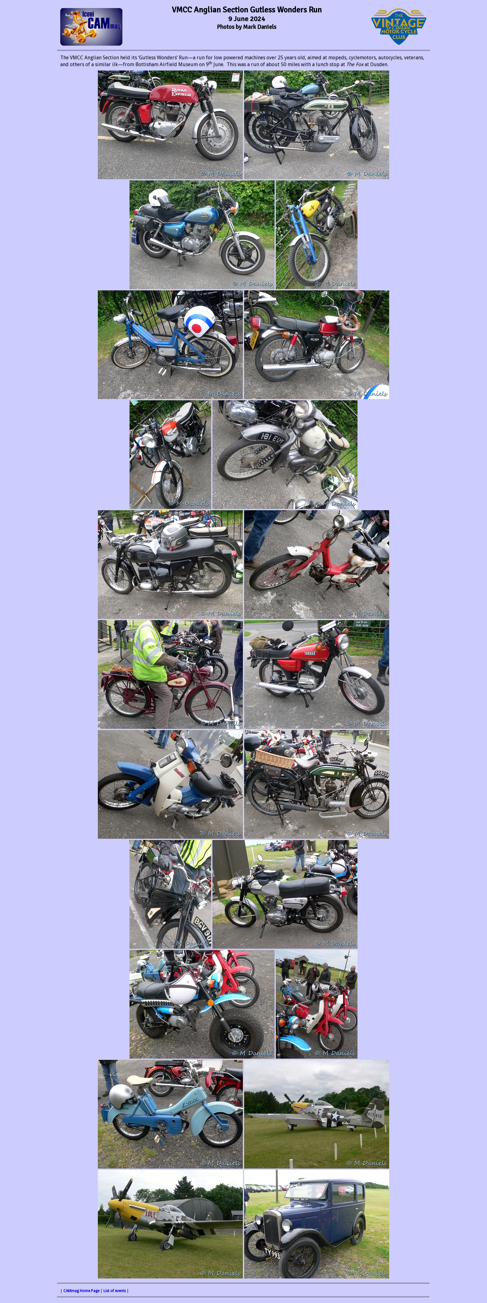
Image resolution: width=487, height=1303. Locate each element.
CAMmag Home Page (81, 1291)
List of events (114, 1291)
